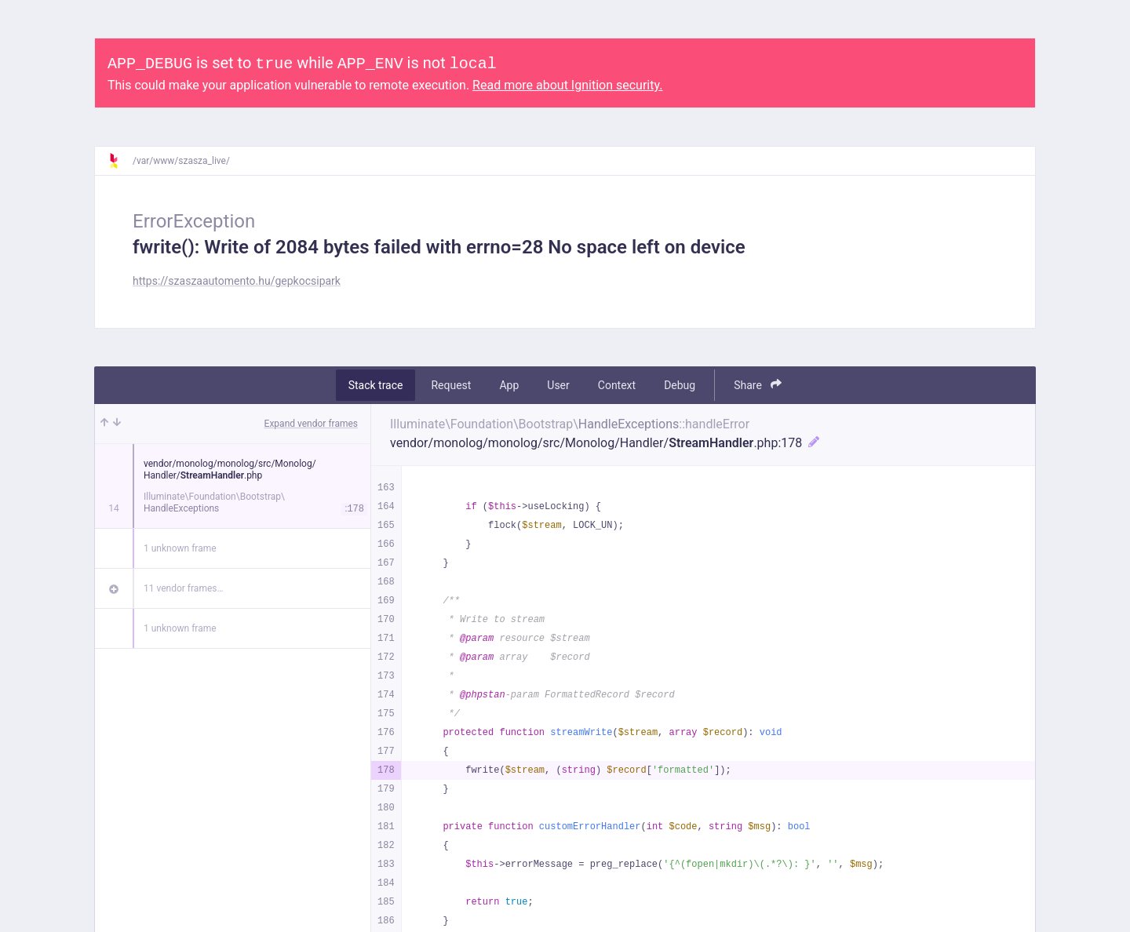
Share (758, 384)
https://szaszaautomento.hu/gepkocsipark (237, 281)
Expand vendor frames (311, 423)
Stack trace (375, 385)
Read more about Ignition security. (567, 85)
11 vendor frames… (183, 588)
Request (451, 385)
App (509, 385)
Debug (679, 385)
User (558, 385)
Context (617, 385)
